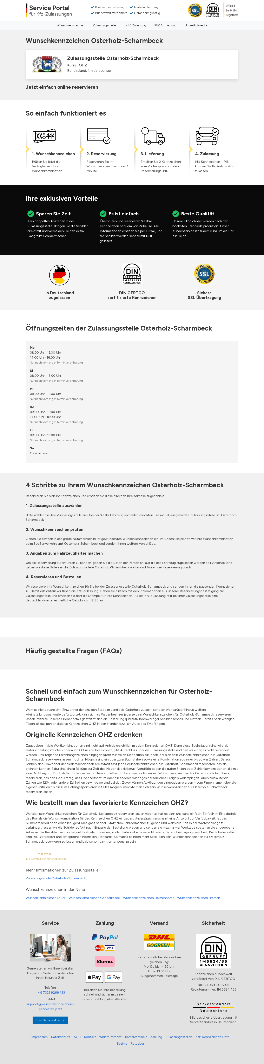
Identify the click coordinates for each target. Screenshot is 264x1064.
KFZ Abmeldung (165, 25)
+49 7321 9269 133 (50, 992)
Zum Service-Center (50, 1020)
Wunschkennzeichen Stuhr (45, 898)
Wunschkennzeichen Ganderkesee (94, 898)
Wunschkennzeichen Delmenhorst (148, 898)
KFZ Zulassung (136, 25)
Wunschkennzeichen (71, 25)
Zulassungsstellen (105, 25)
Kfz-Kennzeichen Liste (213, 1037)
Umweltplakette (196, 25)
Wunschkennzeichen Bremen (198, 898)
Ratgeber (137, 1043)
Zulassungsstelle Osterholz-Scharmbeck (56, 878)
